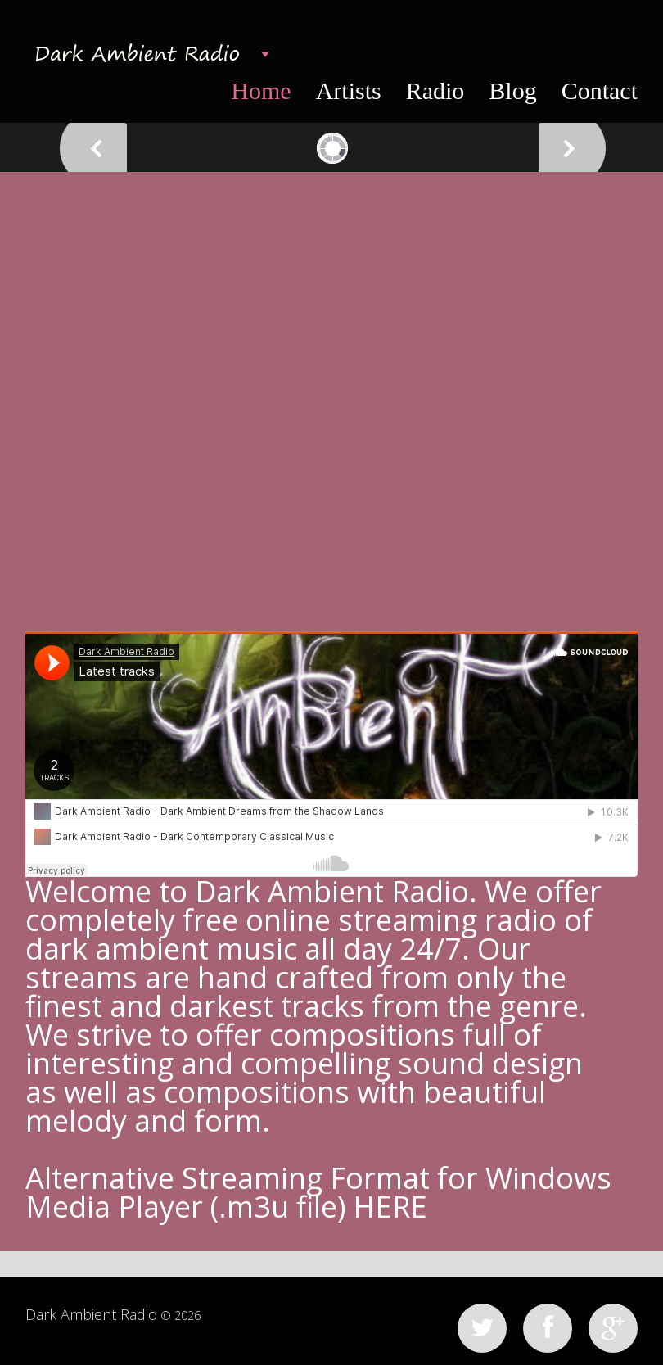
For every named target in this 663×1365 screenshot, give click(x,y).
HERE (390, 1206)
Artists (348, 90)
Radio (435, 90)
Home (261, 90)
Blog (512, 90)
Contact (600, 90)
